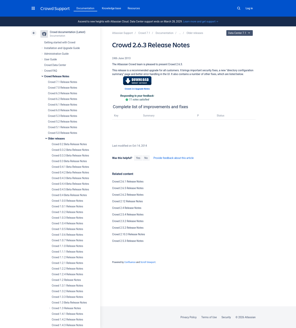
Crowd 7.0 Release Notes (62, 87)
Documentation (85, 8)
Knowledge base (111, 8)
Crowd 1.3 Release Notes (66, 308)
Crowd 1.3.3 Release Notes (67, 296)
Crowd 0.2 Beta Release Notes (69, 144)
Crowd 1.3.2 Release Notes (67, 291)
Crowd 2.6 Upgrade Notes (137, 88)
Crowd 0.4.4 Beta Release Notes (70, 183)
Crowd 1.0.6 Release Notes (67, 234)
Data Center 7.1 (240, 33)
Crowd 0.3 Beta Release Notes (69, 161)
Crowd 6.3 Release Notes (62, 93)
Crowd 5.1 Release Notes (62, 127)
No (146, 157)
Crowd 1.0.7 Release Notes (67, 240)
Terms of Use (209, 317)
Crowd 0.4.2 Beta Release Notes (70, 172)
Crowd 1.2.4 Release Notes (67, 274)
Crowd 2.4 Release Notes (126, 207)
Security (226, 317)
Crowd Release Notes (56, 76)
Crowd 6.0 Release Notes (62, 110)
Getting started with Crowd (59, 42)
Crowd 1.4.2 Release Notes (67, 319)
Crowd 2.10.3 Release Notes (128, 234)
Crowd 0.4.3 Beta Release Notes (70, 178)
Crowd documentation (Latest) (67, 32)
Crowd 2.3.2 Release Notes (127, 221)
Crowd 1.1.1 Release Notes (67, 251)
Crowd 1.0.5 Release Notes (67, 229)
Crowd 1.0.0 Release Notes (67, 200)
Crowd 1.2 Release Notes (66, 279)
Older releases (56, 138)
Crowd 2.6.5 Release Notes (127, 188)
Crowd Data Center (55, 65)
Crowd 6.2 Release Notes (62, 98)
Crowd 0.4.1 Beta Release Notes (70, 166)
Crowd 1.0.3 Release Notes (67, 217)
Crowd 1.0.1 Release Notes (67, 206)
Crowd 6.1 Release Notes (62, 104)
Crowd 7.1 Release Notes (62, 82)
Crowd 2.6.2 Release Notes (127, 194)
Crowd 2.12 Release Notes (127, 201)
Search (239, 8)
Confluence (130, 262)
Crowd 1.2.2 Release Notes (67, 268)
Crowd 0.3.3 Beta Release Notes (70, 155)
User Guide (50, 59)
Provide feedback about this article (173, 157)
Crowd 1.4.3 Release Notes (67, 325)
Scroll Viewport (148, 262)
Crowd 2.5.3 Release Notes (127, 240)
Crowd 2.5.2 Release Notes (127, 227)
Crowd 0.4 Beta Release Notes (69, 195)
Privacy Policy (188, 317)
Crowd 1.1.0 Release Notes (67, 246)
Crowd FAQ (50, 70)
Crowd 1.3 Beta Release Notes (69, 302)
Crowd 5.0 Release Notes (62, 132)
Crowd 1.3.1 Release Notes (67, 285)
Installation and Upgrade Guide (62, 48)
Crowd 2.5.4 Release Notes (127, 214)
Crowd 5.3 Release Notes (62, 115)
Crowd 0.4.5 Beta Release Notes (70, 189)
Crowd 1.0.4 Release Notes (67, 223)
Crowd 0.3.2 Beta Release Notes (70, 149)
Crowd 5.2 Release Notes (62, 121)
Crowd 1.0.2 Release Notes (67, 212)
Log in (249, 8)
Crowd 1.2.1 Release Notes (67, 262)
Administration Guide (56, 53)
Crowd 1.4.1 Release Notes (67, 313)
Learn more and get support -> (200, 21)
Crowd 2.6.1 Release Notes (127, 181)
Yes (138, 157)
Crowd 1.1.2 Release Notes (67, 257)
